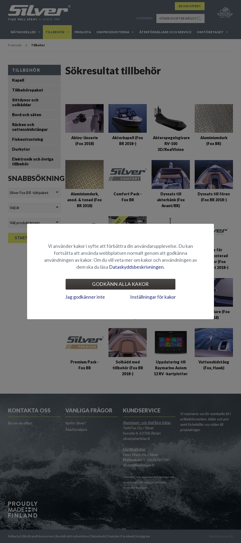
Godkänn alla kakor (120, 284)
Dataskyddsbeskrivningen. (137, 267)
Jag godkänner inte (85, 297)
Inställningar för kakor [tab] (153, 297)
